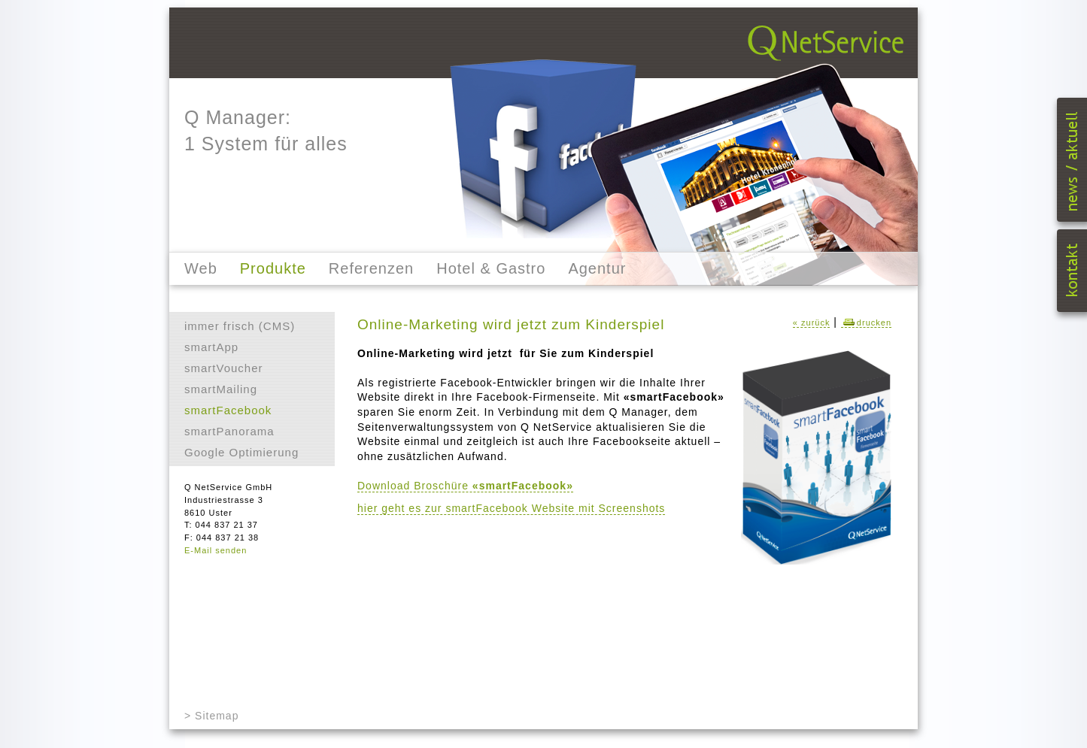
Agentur (597, 268)
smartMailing (220, 389)
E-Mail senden (215, 550)
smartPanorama (229, 431)
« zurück (811, 322)
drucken (866, 322)
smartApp (211, 347)
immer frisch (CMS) (239, 325)
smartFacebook (228, 410)
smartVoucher (223, 368)
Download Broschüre (465, 486)
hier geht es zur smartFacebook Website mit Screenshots (511, 508)
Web (200, 268)
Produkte (273, 268)
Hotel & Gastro (490, 268)
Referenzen (371, 268)
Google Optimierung (241, 452)
